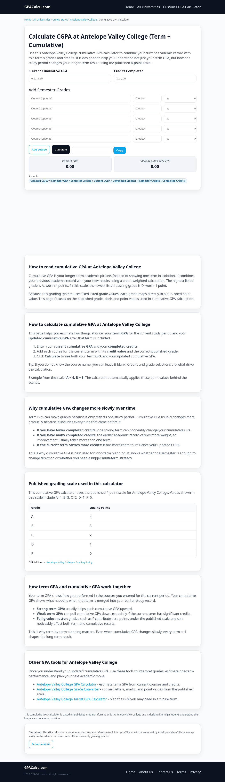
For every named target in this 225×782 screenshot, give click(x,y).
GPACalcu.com (37, 6)
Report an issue (41, 744)
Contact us (164, 772)
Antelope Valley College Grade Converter (68, 689)
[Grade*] (180, 99)
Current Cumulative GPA (48, 71)
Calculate (61, 149)
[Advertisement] (112, 222)
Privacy (195, 772)
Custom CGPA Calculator (182, 7)
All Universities (148, 7)
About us (146, 772)
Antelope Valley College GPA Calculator (66, 684)
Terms (181, 772)
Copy (119, 150)
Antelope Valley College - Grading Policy (69, 562)
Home (129, 7)
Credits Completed (129, 71)
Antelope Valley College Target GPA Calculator (72, 699)
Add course (39, 149)
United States (60, 19)
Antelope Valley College (84, 19)
